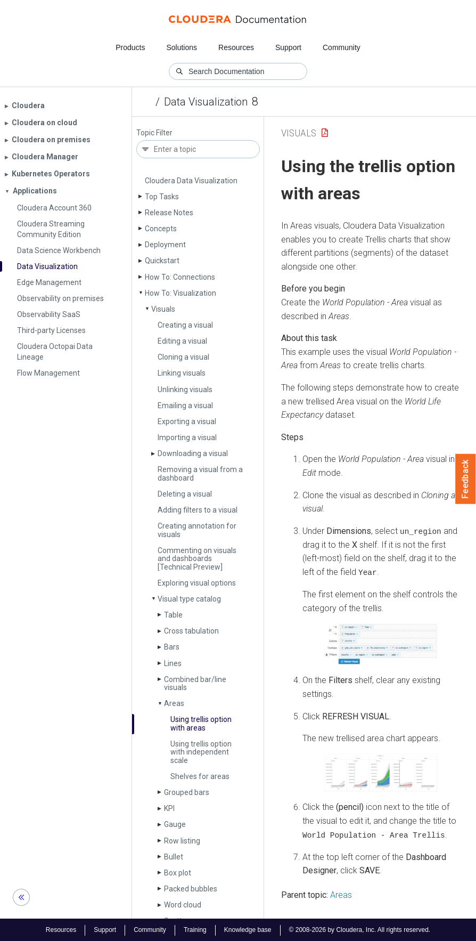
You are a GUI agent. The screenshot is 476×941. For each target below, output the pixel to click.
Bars (171, 647)
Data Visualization (206, 101)
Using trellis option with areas (201, 723)
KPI (169, 808)
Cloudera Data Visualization (191, 180)
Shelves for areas (199, 776)
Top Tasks (162, 196)
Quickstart (162, 260)
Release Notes (169, 212)
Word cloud (182, 905)
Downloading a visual (193, 453)
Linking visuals (182, 373)
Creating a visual (185, 325)
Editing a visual (182, 341)
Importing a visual (187, 437)
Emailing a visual (185, 405)
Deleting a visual (185, 494)
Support (288, 47)
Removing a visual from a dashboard (200, 473)
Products (130, 47)
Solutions (181, 47)
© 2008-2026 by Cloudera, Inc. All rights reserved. (360, 929)
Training (195, 929)
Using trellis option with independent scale (201, 752)
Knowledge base (248, 929)
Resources (236, 47)
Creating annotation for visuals (197, 530)
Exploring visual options (197, 583)
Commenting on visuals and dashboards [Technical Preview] (197, 558)
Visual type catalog (189, 599)
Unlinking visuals (185, 389)
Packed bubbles (190, 889)
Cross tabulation (191, 631)
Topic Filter (154, 133)
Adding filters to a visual (197, 510)
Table (173, 615)
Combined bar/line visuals (195, 683)
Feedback (466, 479)
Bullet (173, 857)
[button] (381, 643)
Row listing (182, 841)
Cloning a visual (183, 357)
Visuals (163, 309)
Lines (173, 663)
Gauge (175, 824)
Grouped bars (186, 792)
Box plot (177, 873)
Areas (174, 703)
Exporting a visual (187, 421)
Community (341, 47)
